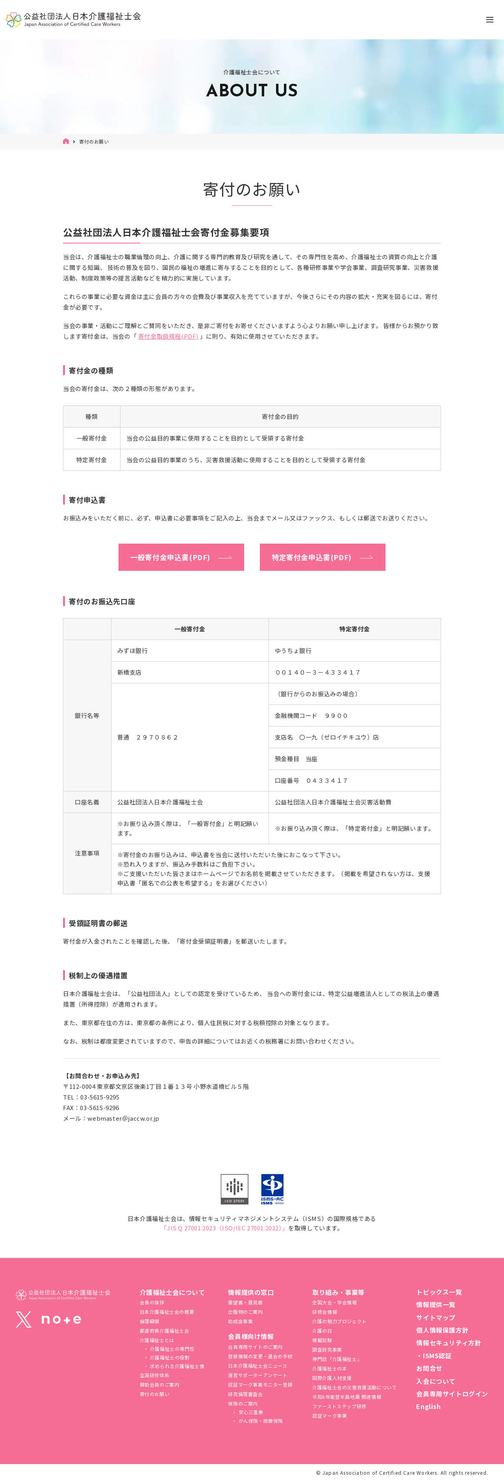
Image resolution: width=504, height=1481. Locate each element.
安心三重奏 (250, 1412)
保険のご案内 (243, 1403)
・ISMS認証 (434, 1355)
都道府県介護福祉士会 (164, 1330)
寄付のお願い (155, 1394)
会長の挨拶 (152, 1302)
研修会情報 (324, 1311)
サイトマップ (436, 1317)
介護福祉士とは (157, 1340)
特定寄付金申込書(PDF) (312, 557)
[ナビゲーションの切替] (490, 19)
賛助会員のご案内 (160, 1384)
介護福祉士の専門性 (171, 1348)
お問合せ (429, 1368)
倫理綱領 (149, 1321)
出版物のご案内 (245, 1311)
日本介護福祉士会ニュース (257, 1365)
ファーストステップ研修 (339, 1406)
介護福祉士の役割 (168, 1357)
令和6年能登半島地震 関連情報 (346, 1396)
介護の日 (322, 1330)
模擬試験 (322, 1340)
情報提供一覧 (436, 1304)
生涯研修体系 (155, 1375)
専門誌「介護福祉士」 (337, 1359)
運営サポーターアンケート (257, 1375)
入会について (436, 1381)
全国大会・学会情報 (334, 1302)
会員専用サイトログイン (452, 1393)
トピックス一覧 (439, 1291)
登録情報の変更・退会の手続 (260, 1356)
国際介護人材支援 (332, 1377)
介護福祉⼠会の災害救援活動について (354, 1387)
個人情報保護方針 (442, 1330)
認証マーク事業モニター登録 (260, 1384)
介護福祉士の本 (329, 1368)
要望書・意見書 (245, 1302)
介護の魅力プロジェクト (339, 1321)
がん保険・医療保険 (260, 1420)
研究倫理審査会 (245, 1394)
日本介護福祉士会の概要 (167, 1311)
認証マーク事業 (329, 1415)
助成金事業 (240, 1321)
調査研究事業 (327, 1349)
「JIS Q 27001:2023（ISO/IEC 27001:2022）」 (224, 1228)
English (428, 1406)
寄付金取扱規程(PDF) (168, 336)
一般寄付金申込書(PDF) (170, 557)
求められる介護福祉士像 (176, 1366)
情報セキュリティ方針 (448, 1342)
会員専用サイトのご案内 (255, 1346)
